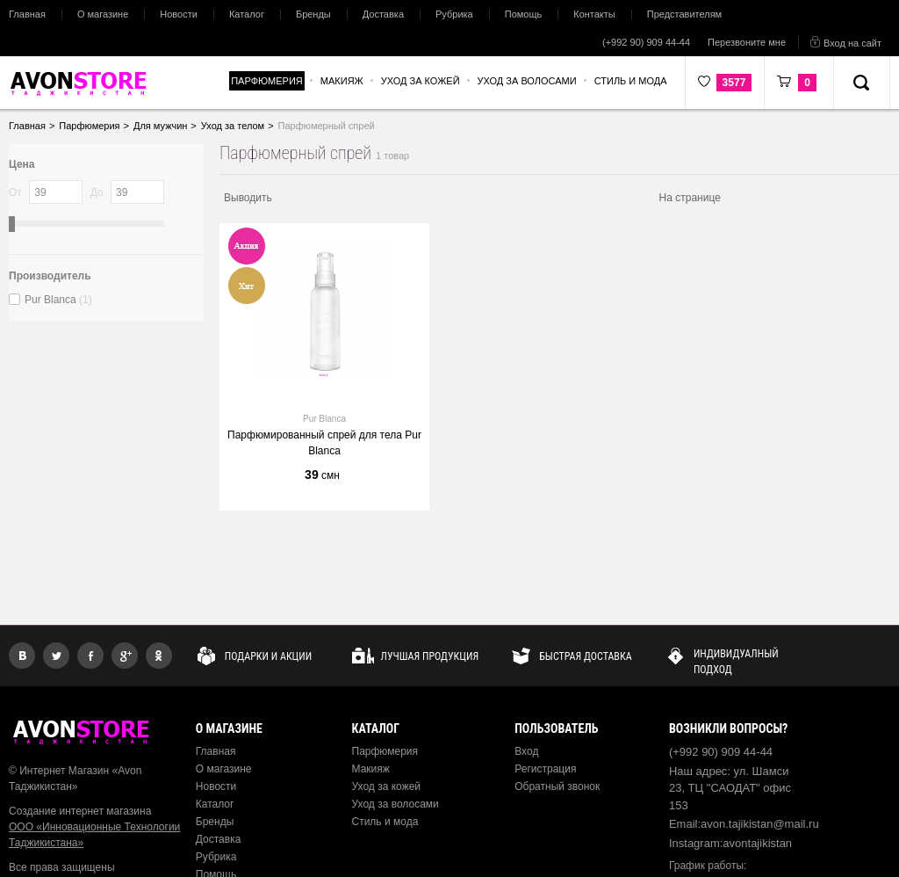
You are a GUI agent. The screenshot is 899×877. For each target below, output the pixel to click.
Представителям (684, 14)
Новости (179, 14)
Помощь (524, 14)
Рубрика (454, 14)
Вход (526, 751)
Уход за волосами (395, 804)
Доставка (383, 14)
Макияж (371, 769)
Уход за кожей (386, 786)
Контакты (594, 14)
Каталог (246, 14)
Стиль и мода (385, 821)
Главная (27, 14)
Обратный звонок (557, 786)
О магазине (102, 14)
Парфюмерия (385, 751)
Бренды (313, 14)
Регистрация (545, 769)
